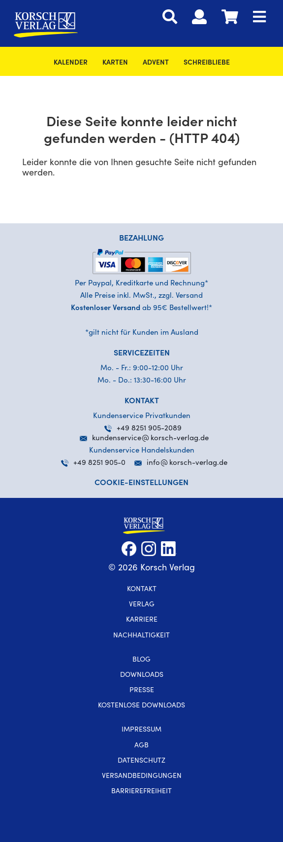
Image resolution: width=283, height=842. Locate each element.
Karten (115, 63)
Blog (141, 660)
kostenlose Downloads (141, 705)
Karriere (141, 620)
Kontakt (142, 589)
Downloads (141, 675)
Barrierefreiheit (141, 791)
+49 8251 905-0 (93, 463)
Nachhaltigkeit (141, 635)
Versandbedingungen (142, 776)
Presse (141, 690)
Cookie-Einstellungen (141, 483)
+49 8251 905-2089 (143, 428)
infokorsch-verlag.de (187, 463)
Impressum (141, 730)
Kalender (71, 63)
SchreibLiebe (207, 63)
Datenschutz (141, 761)
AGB (141, 745)
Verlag (142, 604)
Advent (156, 63)
